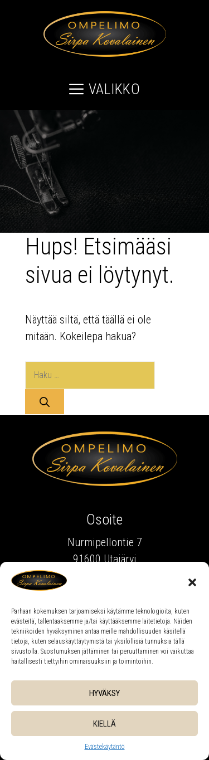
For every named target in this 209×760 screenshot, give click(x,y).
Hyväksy (104, 693)
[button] (192, 582)
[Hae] (44, 401)
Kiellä (104, 724)
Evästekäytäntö (105, 747)
